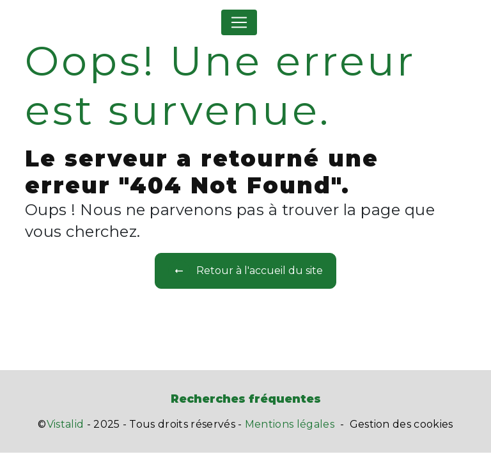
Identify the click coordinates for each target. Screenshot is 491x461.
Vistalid (65, 424)
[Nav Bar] (239, 22)
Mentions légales (289, 424)
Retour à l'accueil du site (245, 271)
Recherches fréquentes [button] (246, 398)
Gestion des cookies (401, 424)
